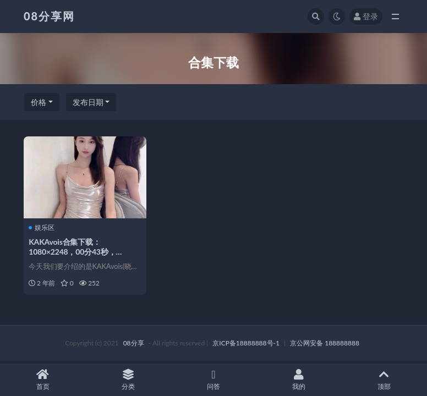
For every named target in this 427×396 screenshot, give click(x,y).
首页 (42, 380)
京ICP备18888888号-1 (246, 343)
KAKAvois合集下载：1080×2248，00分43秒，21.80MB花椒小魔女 (72, 251)
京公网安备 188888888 (324, 343)
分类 (128, 380)
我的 (299, 380)
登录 (366, 16)
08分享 (133, 343)
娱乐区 (42, 227)
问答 (213, 380)
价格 (38, 102)
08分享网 (49, 16)
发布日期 (88, 102)
